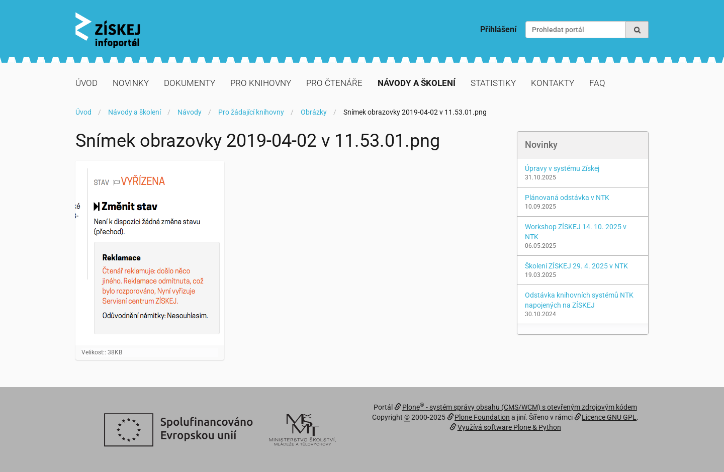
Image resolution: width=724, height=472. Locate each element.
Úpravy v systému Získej (562, 168)
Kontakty (552, 83)
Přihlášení (498, 29)
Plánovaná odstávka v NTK (567, 198)
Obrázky (314, 112)
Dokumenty (189, 83)
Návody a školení (417, 83)
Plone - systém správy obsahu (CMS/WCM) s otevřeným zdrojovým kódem (519, 407)
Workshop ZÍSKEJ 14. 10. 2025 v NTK (575, 232)
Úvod (86, 83)
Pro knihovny (260, 83)
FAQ (597, 83)
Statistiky (493, 83)
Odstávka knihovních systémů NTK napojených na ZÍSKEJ (579, 300)
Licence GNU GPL (609, 417)
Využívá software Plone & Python (509, 427)
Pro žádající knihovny (251, 112)
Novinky (131, 83)
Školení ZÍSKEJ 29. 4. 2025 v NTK (576, 266)
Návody (189, 112)
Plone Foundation (482, 417)
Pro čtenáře (334, 83)
